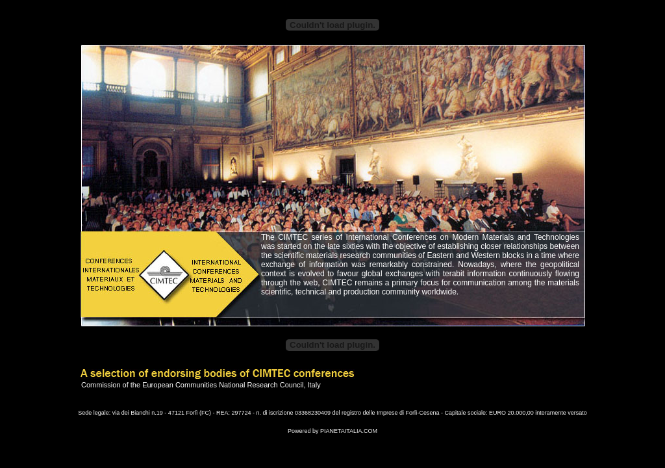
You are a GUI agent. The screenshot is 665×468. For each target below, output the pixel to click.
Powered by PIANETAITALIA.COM (332, 431)
